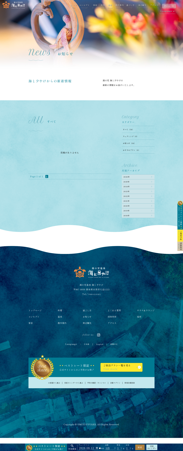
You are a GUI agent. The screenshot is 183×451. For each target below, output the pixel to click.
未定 (101, 448)
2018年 (127, 226)
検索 (140, 447)
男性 (118, 445)
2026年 (127, 177)
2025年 (127, 183)
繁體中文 (116, 356)
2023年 (127, 196)
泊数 (107, 445)
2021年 (127, 208)
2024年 (127, 189)
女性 (127, 445)
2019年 (127, 220)
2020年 (127, 214)
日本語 (84, 356)
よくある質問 (114, 322)
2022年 (127, 202)
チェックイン (84, 445)
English (99, 356)
